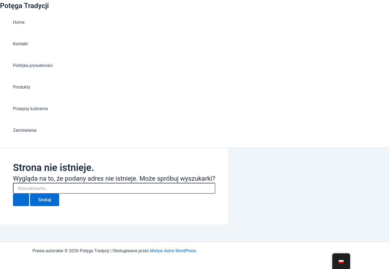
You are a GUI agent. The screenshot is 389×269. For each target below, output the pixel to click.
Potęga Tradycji (24, 6)
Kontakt (20, 43)
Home (19, 22)
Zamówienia (24, 130)
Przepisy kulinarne (30, 108)
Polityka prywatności (33, 65)
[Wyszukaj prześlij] (21, 200)
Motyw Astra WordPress (173, 250)
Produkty (21, 87)
